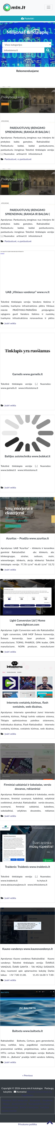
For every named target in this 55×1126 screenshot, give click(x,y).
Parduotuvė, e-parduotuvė (18, 159)
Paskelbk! (27, 18)
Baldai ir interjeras (29, 1107)
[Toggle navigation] (48, 7)
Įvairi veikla (10, 323)
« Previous (27, 1075)
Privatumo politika (27, 1124)
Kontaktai (20, 1091)
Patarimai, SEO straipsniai (15, 1100)
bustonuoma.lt (19, 1103)
